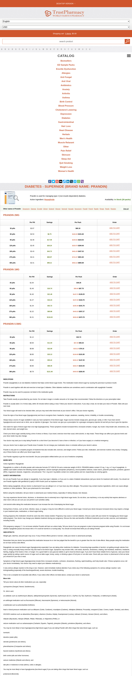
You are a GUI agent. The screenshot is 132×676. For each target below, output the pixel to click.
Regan (102, 209)
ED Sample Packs (66, 65)
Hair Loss (66, 126)
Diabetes (66, 118)
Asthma (66, 98)
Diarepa (33, 209)
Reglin (107, 209)
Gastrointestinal (66, 122)
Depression (66, 114)
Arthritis (66, 93)
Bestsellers (65, 61)
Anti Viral (66, 81)
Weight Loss (66, 167)
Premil (91, 209)
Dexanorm (26, 209)
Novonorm (78, 209)
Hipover (57, 209)
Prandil (85, 209)
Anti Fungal (66, 77)
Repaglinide (49, 200)
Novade (71, 209)
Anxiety (66, 89)
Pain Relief (66, 151)
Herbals (66, 134)
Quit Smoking (66, 163)
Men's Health (66, 138)
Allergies (66, 73)
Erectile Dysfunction (66, 69)
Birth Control (66, 102)
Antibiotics (66, 85)
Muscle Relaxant (66, 142)
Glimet (45, 209)
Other (66, 147)
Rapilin (96, 209)
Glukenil (51, 209)
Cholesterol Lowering (66, 110)
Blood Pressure (66, 106)
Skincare (66, 155)
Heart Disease (66, 130)
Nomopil (64, 209)
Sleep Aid (66, 159)
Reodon (113, 209)
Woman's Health (66, 171)
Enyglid (39, 209)
